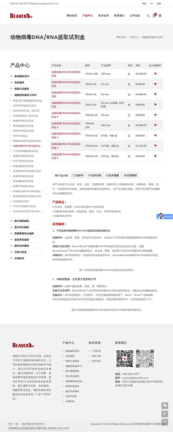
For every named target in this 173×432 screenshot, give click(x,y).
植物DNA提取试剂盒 (23, 155)
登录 (159, 3)
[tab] (61, 175)
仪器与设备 (71, 396)
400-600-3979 (131, 373)
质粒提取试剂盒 (21, 201)
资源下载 (96, 356)
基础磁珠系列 (72, 350)
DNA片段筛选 (20, 135)
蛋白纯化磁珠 (72, 376)
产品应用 (96, 350)
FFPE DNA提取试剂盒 (24, 206)
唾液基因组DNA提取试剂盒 (27, 196)
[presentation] (61, 175)
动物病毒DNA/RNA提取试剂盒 (29, 145)
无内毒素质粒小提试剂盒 (25, 115)
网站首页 (121, 37)
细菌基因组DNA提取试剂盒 (27, 140)
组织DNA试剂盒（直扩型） (27, 110)
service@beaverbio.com (135, 377)
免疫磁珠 (70, 356)
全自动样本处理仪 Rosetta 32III (29, 211)
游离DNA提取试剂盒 (23, 186)
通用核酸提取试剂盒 (23, 125)
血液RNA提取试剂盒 (23, 176)
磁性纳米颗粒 (72, 391)
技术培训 (96, 360)
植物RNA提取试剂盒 (23, 120)
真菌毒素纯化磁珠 (74, 381)
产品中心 (133, 37)
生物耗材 (70, 401)
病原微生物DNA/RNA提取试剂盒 (30, 191)
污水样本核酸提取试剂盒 (25, 150)
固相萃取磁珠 (72, 386)
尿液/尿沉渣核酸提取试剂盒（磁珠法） (33, 100)
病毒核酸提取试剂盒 (23, 166)
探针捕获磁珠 (72, 371)
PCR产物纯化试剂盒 (23, 161)
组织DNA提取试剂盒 (23, 130)
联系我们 (121, 343)
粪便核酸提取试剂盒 (23, 181)
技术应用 (95, 343)
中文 (144, 3)
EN (151, 3)
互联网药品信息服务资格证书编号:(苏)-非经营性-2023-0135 (38, 428)
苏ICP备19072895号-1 (33, 423)
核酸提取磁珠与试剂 (152, 37)
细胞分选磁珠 (72, 360)
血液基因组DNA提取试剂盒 (27, 171)
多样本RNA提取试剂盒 (24, 105)
